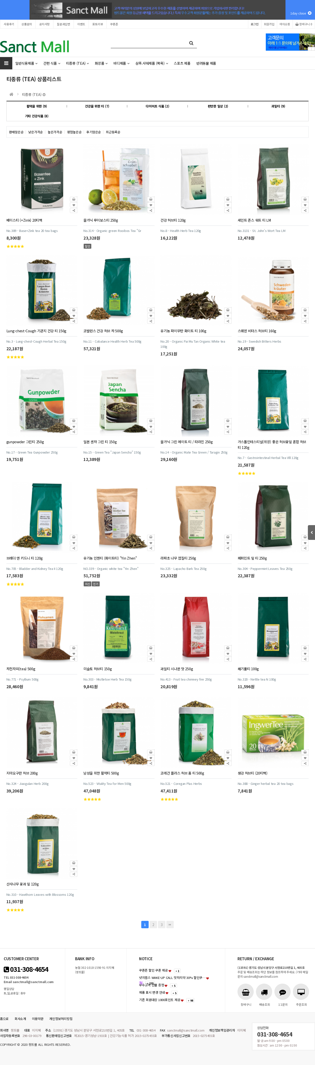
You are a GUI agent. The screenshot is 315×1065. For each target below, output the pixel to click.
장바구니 (303, 24)
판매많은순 (16, 132)
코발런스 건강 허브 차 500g (103, 330)
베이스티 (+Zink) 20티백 (24, 220)
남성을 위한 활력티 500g (101, 773)
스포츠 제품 (182, 63)
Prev (310, 49)
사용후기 (9, 24)
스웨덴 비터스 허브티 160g (257, 330)
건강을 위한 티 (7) (97, 106)
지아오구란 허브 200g (22, 773)
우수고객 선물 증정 (151, 985)
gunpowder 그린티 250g (25, 441)
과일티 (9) (278, 106)
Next (313, 49)
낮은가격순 (35, 132)
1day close (300, 13)
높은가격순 (55, 132)
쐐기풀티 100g (248, 668)
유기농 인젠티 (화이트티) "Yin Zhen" (110, 558)
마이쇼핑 (285, 24)
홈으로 (4, 1018)
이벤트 (81, 24)
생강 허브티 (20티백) (253, 773)
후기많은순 (93, 132)
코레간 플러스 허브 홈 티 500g (182, 773)
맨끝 (170, 924)
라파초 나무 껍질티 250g (178, 558)
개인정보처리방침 (60, 1018)
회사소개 (20, 1018)
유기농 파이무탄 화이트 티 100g (183, 330)
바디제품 (121, 63)
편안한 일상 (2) (218, 106)
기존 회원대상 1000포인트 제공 (159, 999)
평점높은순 (74, 132)
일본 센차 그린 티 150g (100, 441)
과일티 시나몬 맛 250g (176, 668)
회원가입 (269, 24)
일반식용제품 (26, 63)
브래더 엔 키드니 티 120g (24, 558)
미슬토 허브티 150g (97, 668)
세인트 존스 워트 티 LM (254, 220)
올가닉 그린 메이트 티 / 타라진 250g (186, 441)
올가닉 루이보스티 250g (100, 220)
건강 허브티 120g (173, 220)
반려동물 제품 (206, 63)
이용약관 (38, 1018)
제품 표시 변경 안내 (152, 992)
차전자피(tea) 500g (20, 668)
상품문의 (26, 24)
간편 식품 (51, 63)
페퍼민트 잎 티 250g (252, 558)
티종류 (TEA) (77, 63)
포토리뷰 (97, 24)
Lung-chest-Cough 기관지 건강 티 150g (36, 330)
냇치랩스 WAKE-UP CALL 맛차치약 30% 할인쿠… (172, 977)
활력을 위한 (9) (37, 106)
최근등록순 (113, 132)
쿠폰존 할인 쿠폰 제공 (153, 970)
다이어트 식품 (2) (157, 106)
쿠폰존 (114, 24)
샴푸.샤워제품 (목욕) (151, 63)
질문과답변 (63, 24)
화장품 (101, 63)
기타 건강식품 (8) (36, 116)
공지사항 (44, 24)
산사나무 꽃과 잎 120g (22, 883)
